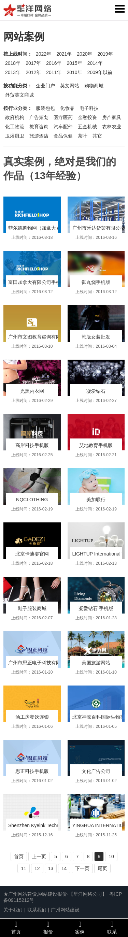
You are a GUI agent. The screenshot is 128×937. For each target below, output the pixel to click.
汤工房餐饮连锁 (32, 717)
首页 (19, 856)
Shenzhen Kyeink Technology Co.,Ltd (47, 825)
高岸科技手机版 (32, 445)
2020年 (84, 54)
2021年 (64, 54)
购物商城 (93, 85)
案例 (80, 927)
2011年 (53, 72)
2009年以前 (99, 72)
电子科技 (89, 108)
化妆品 (67, 108)
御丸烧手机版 (96, 282)
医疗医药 (63, 117)
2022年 (43, 54)
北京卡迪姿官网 (32, 554)
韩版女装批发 (96, 337)
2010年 (74, 72)
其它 (97, 136)
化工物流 (14, 126)
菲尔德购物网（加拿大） (34, 228)
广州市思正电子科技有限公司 (39, 662)
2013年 (12, 72)
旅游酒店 (38, 136)
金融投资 (87, 117)
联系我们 (36, 909)
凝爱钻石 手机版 (96, 608)
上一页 (39, 856)
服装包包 (45, 108)
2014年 (95, 63)
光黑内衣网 (32, 391)
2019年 (105, 54)
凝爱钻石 (95, 391)
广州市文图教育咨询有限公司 (39, 337)
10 (111, 856)
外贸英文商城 (19, 95)
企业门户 (45, 85)
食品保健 (63, 136)
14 (64, 868)
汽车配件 (63, 126)
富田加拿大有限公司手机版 (37, 282)
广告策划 (38, 117)
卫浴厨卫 (14, 136)
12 (37, 868)
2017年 (33, 63)
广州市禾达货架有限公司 (98, 228)
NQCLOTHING (32, 499)
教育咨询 (38, 126)
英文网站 (69, 85)
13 (51, 868)
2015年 (74, 63)
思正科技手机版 (32, 771)
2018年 (12, 63)
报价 (48, 927)
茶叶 (82, 136)
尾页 (102, 868)
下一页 (82, 868)
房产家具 (111, 117)
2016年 (53, 63)
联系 (112, 927)
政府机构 (14, 117)
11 (23, 868)
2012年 (33, 72)
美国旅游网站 (96, 662)
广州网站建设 (65, 909)
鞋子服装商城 (32, 608)
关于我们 (13, 909)
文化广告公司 (96, 771)
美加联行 (95, 499)
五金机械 (87, 126)
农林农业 (111, 126)
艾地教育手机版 (96, 445)
